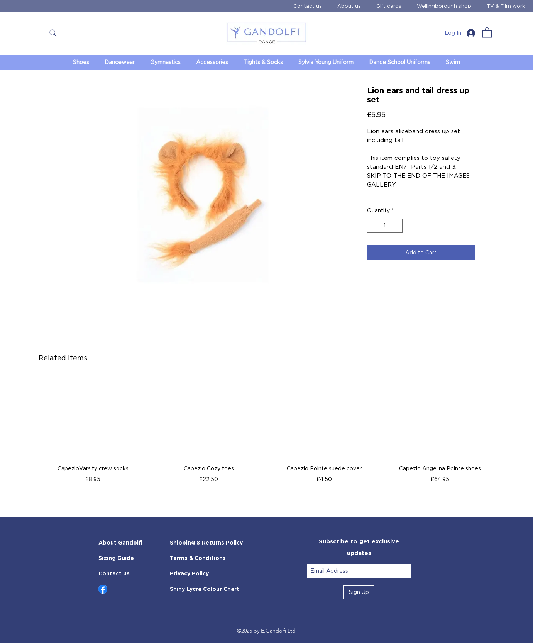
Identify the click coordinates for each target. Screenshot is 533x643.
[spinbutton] (385, 225)
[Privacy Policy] (210, 574)
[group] (266, 434)
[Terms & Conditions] (210, 558)
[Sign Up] (358, 592)
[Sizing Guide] (125, 558)
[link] (487, 32)
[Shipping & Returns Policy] (210, 543)
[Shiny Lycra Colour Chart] (208, 589)
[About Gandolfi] (125, 543)
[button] (53, 33)
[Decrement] (373, 225)
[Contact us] (125, 574)
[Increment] (396, 225)
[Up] (102, 589)
